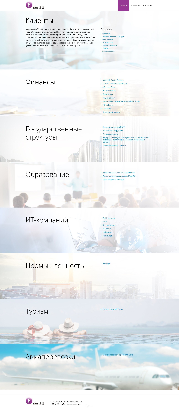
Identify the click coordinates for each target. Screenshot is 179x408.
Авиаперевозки (109, 51)
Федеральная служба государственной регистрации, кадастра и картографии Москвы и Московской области (126, 139)
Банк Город (108, 94)
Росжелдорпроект (111, 134)
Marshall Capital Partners (113, 80)
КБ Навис (107, 228)
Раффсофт (107, 232)
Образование (108, 39)
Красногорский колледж (113, 179)
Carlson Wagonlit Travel (113, 309)
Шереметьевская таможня (114, 145)
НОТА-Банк (107, 105)
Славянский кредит (111, 112)
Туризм (105, 48)
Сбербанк (107, 108)
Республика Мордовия (113, 130)
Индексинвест (109, 98)
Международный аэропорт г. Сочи (118, 355)
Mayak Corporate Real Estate (115, 83)
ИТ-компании (108, 42)
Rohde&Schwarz (110, 225)
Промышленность (110, 45)
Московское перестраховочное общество (121, 101)
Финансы (106, 33)
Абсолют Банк (109, 87)
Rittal (105, 221)
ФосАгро (106, 263)
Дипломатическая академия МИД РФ (119, 176)
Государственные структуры (113, 36)
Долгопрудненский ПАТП (114, 127)
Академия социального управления (119, 172)
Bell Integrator (109, 218)
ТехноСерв (107, 236)
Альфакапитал (109, 90)
